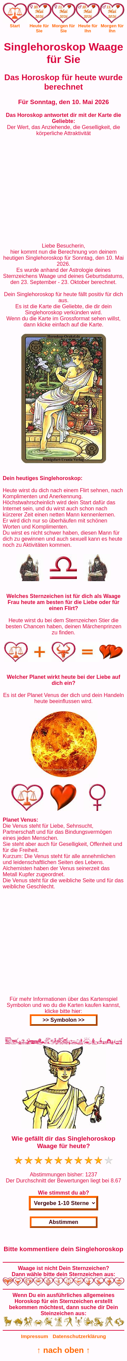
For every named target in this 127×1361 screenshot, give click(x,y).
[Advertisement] (64, 190)
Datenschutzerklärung (79, 1336)
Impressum (34, 1336)
